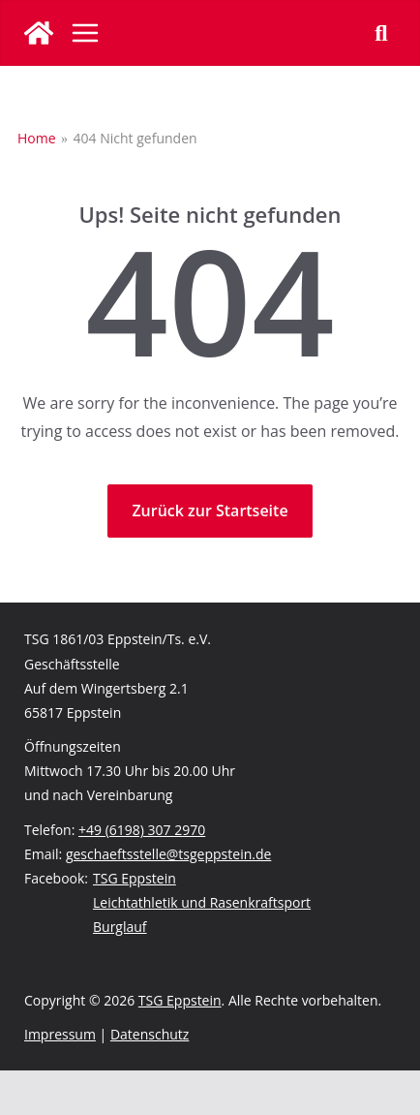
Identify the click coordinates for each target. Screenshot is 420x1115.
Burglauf (120, 926)
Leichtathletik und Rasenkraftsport (202, 902)
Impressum (60, 1034)
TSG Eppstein (134, 878)
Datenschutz (149, 1034)
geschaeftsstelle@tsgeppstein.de (168, 854)
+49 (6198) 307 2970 (141, 830)
